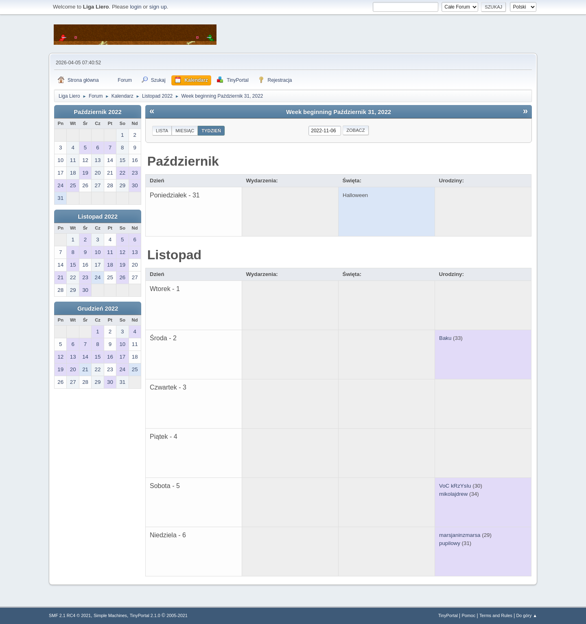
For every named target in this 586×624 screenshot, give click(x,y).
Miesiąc (184, 130)
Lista (162, 130)
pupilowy (449, 543)
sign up (158, 7)
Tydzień (211, 130)
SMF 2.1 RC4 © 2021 (70, 615)
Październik (183, 161)
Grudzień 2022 (97, 308)
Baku (445, 338)
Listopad (174, 254)
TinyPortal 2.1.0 (145, 615)
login (135, 7)
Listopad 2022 (98, 216)
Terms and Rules (495, 615)
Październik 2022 (97, 112)
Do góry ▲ (526, 615)
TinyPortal (448, 615)
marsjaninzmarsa (459, 535)
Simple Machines (110, 615)
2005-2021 (177, 615)
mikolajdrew (453, 494)
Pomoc (469, 615)
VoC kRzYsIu (455, 486)
